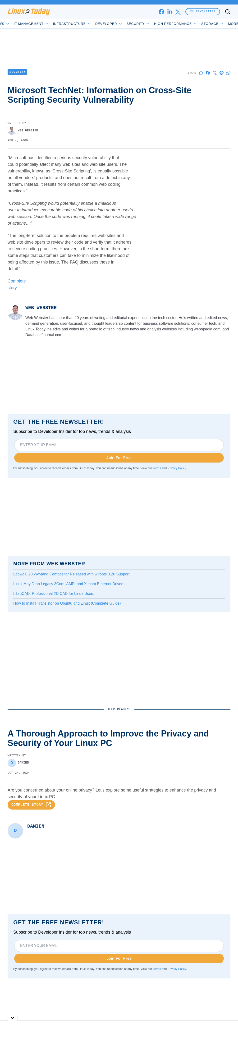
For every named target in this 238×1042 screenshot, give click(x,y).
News (15, 24)
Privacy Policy (177, 468)
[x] (178, 11)
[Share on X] (215, 73)
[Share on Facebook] (208, 73)
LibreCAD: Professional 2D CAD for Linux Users (53, 594)
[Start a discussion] (201, 73)
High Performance (189, 24)
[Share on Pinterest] (222, 73)
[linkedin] (169, 11)
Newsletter (203, 11)
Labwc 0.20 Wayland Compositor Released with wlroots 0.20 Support (71, 574)
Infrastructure (85, 24)
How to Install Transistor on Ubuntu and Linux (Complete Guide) (67, 603)
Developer (122, 24)
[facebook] (161, 11)
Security (152, 24)
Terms (157, 468)
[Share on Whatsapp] (228, 73)
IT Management (45, 24)
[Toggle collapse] (13, 1018)
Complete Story (31, 807)
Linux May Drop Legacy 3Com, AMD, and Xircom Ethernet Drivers (68, 584)
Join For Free (119, 458)
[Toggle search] (227, 11)
